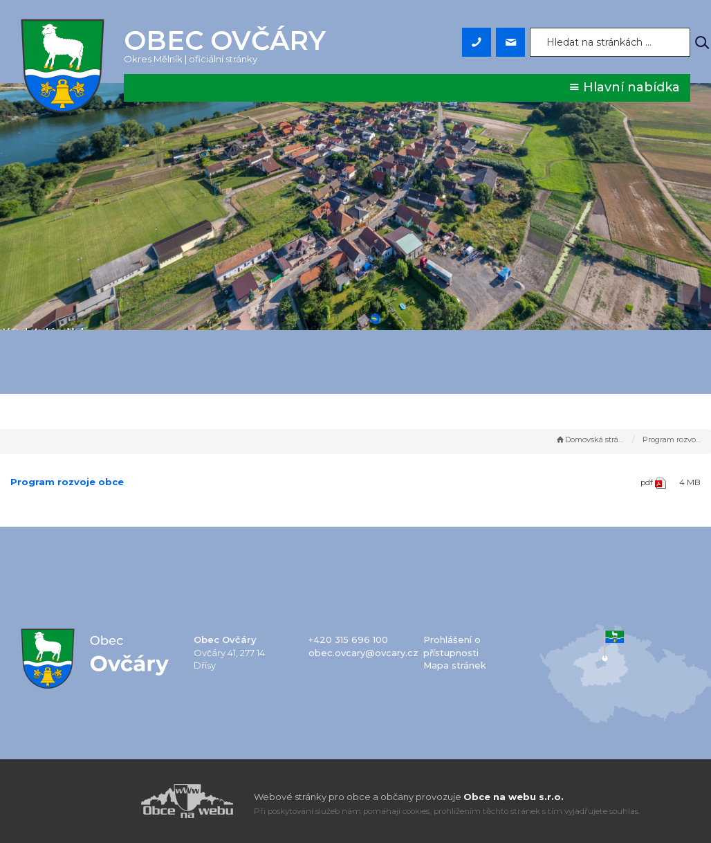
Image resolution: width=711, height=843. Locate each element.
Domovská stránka (591, 439)
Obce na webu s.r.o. (513, 796)
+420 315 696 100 (348, 639)
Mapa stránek (454, 665)
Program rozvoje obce (67, 481)
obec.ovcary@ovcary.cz (363, 652)
